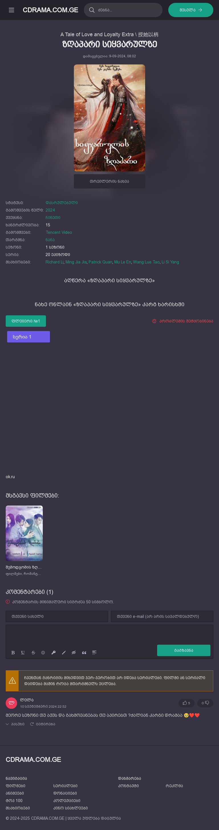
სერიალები (65, 786)
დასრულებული (62, 202)
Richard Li (55, 262)
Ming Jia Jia (76, 262)
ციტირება (45, 724)
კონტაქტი (128, 786)
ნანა (50, 240)
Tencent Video (59, 232)
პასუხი (18, 724)
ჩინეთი (53, 217)
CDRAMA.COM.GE (50, 10)
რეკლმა (174, 786)
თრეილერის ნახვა (109, 181)
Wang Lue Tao (146, 262)
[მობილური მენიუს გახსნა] (11, 10)
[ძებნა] (92, 10)
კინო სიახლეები (70, 808)
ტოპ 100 (14, 800)
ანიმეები (15, 793)
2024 (50, 210)
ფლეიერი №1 (25, 321)
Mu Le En (122, 262)
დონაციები (65, 793)
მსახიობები (18, 808)
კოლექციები (66, 800)
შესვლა (188, 10)
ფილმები (15, 786)
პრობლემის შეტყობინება (182, 321)
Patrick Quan (100, 262)
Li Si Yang (170, 262)
